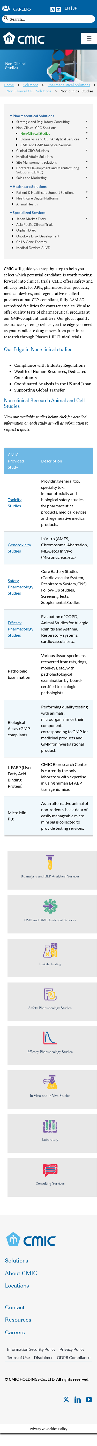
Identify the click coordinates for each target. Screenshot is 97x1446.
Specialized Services (29, 212)
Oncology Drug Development (37, 236)
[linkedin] (77, 1399)
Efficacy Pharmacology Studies (20, 628)
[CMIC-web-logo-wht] (24, 33)
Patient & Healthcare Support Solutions (45, 193)
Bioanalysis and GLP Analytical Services (49, 139)
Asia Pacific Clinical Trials (34, 224)
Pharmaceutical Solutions (69, 84)
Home (9, 84)
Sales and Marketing (31, 178)
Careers (22, 8)
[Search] (6, 18)
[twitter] (66, 1399)
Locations (17, 1285)
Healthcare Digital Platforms (37, 198)
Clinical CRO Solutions (32, 151)
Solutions (30, 84)
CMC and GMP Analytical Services (46, 145)
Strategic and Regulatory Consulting (43, 122)
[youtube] (89, 1399)
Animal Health (27, 204)
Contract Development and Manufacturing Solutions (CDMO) (47, 170)
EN (67, 7)
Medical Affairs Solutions (34, 157)
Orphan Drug (26, 230)
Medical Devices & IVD (33, 248)
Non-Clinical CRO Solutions (28, 91)
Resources (18, 1319)
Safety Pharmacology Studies (20, 586)
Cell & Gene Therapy (31, 242)
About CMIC (21, 1272)
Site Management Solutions (36, 162)
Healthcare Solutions (30, 186)
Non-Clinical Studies (35, 133)
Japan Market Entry (31, 219)
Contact (15, 1306)
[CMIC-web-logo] (31, 1233)
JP (75, 7)
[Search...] (48, 19)
